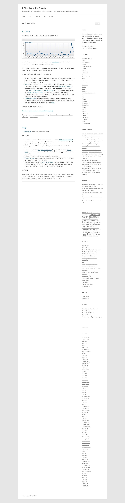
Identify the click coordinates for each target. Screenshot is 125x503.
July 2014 (84, 388)
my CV (53, 102)
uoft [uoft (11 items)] (88, 236)
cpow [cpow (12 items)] (90, 218)
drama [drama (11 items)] (94, 218)
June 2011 (84, 430)
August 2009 (85, 473)
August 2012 (85, 412)
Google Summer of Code (45, 150)
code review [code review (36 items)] (95, 214)
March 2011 (85, 435)
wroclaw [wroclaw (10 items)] (95, 236)
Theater (84, 115)
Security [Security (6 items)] (94, 232)
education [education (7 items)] (84, 219)
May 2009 (84, 479)
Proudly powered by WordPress (29, 496)
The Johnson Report (30, 98)
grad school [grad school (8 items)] (95, 222)
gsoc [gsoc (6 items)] (100, 222)
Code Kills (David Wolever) (89, 256)
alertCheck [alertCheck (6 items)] (97, 213)
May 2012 (84, 418)
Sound (83, 109)
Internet (84, 81)
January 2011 (85, 439)
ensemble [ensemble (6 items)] (95, 219)
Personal (41, 115)
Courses (84, 68)
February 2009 (85, 485)
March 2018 (85, 359)
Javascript (84, 83)
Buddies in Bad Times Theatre (89, 308)
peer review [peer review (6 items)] (96, 228)
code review (40, 176)
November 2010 (86, 443)
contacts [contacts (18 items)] (85, 218)
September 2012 (86, 410)
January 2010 (85, 463)
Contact (37, 16)
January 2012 (85, 420)
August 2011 (85, 428)
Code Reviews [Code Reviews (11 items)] (86, 216)
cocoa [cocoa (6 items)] (88, 214)
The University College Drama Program (92, 317)
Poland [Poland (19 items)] (93, 229)
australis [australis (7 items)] (84, 214)
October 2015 (85, 369)
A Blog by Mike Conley (34, 8)
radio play (28, 178)
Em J (83, 262)
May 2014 (84, 392)
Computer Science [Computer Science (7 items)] (94, 216)
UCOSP (27, 84)
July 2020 (84, 341)
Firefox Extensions (87, 77)
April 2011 (84, 433)
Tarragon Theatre (86, 315)
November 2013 (86, 398)
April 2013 (84, 402)
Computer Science (47, 174)
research (34, 178)
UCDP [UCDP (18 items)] (84, 236)
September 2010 (86, 447)
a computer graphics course (35, 92)
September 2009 (86, 471)
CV (44, 16)
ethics (49, 176)
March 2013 (85, 404)
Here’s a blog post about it (36, 90)
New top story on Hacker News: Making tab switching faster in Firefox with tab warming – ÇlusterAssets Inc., (92, 152)
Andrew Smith (85, 247)
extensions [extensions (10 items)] (96, 220)
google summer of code (58, 176)
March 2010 (85, 459)
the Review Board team (65, 86)
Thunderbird (85, 117)
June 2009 (84, 477)
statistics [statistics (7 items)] (98, 232)
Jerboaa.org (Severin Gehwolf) (90, 272)
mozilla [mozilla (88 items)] (90, 226)
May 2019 (84, 343)
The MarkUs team (30, 158)
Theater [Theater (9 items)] (84, 234)
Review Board (70, 174)
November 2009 (86, 467)
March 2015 (85, 380)
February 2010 (85, 461)
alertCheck (85, 60)
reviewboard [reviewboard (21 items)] (92, 231)
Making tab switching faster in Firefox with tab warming (91, 146)
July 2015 (84, 372)
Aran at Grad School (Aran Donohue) (91, 250)
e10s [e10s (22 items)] (98, 217)
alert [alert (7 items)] (94, 213)
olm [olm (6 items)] (92, 228)
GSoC (83, 79)
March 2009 (85, 483)
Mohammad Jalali (86, 276)
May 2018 (84, 355)
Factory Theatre (86, 311)
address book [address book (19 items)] (87, 213)
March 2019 (85, 347)
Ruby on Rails (85, 105)
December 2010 (86, 441)
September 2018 (86, 351)
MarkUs (69, 176)
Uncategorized (86, 123)
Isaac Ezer (84, 270)
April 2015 (84, 378)
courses (46, 176)
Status (83, 111)
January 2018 (85, 363)
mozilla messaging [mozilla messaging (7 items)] (86, 228)
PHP (83, 97)
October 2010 (85, 445)
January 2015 (85, 384)
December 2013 (86, 396)
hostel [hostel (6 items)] (83, 224)
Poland (59, 174)
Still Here (26, 31)
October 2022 (85, 339)
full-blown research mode (66, 140)
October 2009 (85, 469)
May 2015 (84, 376)
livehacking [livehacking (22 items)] (96, 224)
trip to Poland (49, 162)
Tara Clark (84, 282)
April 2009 (84, 481)
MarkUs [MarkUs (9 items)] (84, 226)
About (30, 16)
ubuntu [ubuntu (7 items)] (99, 234)
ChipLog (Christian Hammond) (89, 254)
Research (63, 174)
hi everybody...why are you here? (59, 115)
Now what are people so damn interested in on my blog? (37, 111)
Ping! (24, 127)
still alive (70, 115)
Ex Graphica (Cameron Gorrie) (89, 264)
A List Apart (85, 327)
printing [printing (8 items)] (98, 229)
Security (84, 107)
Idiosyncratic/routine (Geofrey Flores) (91, 268)
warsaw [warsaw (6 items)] (90, 236)
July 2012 (84, 414)
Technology (85, 113)
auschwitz (33, 176)
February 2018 (85, 361)
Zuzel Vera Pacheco (87, 286)
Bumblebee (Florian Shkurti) (89, 252)
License (51, 16)
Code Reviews (38, 174)
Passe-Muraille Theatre (88, 313)
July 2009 (84, 475)
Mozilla (84, 87)
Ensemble (84, 70)
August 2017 (85, 365)
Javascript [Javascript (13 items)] (88, 224)
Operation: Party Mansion (88, 93)
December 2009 (86, 465)
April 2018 (84, 357)
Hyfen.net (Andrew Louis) (88, 266)
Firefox (84, 74)
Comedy (84, 64)
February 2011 (85, 437)
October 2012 (85, 408)
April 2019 (84, 345)
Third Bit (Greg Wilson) (87, 284)
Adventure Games (87, 58)
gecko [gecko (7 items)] (90, 222)
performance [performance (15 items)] (86, 229)
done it (26, 131)
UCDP (43, 162)
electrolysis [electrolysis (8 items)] (90, 219)
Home (23, 16)
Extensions (85, 72)
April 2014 (84, 394)
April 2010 (84, 457)
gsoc (65, 176)
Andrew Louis (49, 90)
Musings (37, 115)
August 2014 (85, 386)
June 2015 (84, 374)
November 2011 (86, 424)
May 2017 (84, 367)
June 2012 (84, 416)
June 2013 (84, 400)
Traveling (84, 119)
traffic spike (25, 117)
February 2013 (85, 406)
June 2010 (84, 453)
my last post (55, 62)
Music (83, 89)
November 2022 (86, 337)
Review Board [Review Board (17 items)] (87, 232)
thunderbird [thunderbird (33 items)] (92, 234)
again (29, 131)
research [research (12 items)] (84, 231)
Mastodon (84, 274)
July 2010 (84, 451)
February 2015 (85, 382)
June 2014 (84, 390)
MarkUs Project (86, 296)
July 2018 (84, 353)
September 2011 (86, 426)
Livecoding (85, 85)
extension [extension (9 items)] (90, 220)
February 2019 (85, 349)
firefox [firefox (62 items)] (85, 221)
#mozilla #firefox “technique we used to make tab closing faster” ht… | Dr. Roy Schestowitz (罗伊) (92, 142)
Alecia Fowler (85, 245)
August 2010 (85, 449)
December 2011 (86, 422)
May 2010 (84, 455)
